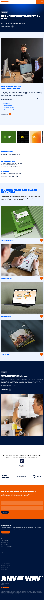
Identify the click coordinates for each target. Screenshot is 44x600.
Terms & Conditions (4, 584)
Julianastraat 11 (4, 544)
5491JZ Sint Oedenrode (6, 546)
